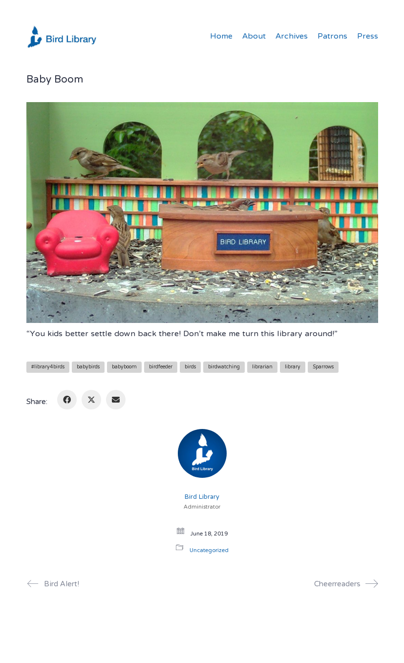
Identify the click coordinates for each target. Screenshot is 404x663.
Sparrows (323, 367)
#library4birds (47, 367)
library (292, 367)
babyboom (124, 367)
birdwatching (224, 367)
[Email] (116, 399)
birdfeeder (160, 367)
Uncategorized (209, 551)
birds (190, 367)
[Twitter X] (91, 399)
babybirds (88, 367)
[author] (202, 453)
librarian (262, 367)
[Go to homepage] (63, 36)
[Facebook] (67, 399)
